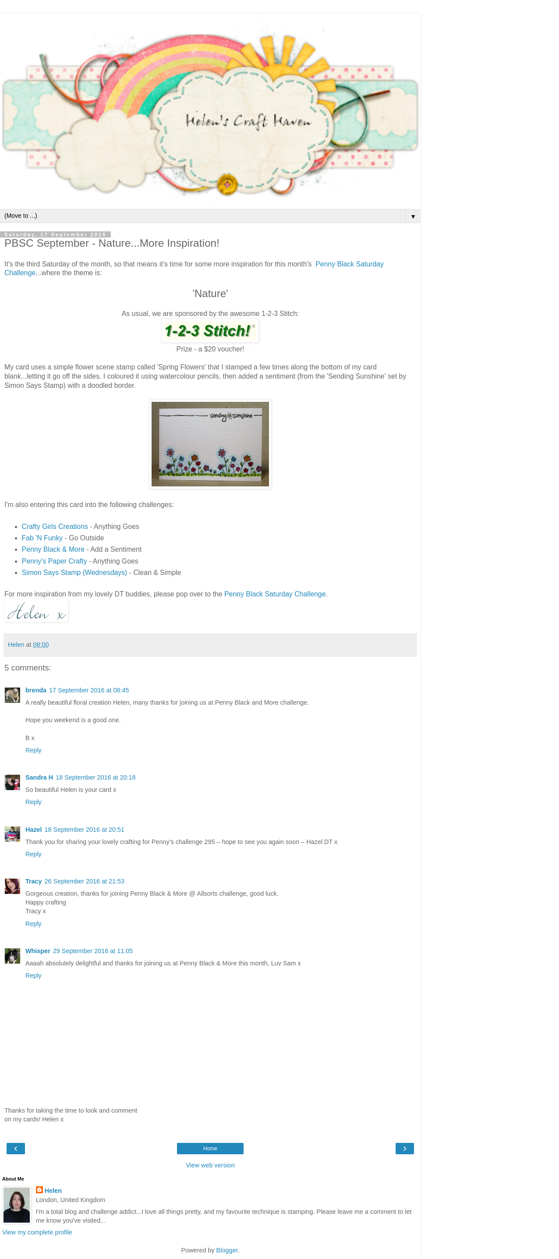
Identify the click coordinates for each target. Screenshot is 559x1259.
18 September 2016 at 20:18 (95, 777)
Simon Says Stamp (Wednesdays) (74, 572)
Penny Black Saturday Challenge (274, 594)
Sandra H (39, 777)
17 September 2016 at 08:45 (89, 690)
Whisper (37, 950)
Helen (53, 1190)
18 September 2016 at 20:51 (84, 829)
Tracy (33, 881)
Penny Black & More (53, 549)
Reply (33, 750)
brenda (35, 690)
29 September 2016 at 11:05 (93, 950)
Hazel (33, 829)
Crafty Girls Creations (55, 526)
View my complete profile (37, 1232)
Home (210, 1149)
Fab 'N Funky (42, 538)
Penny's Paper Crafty (54, 561)
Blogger (227, 1250)
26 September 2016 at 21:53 (84, 881)
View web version (210, 1165)
